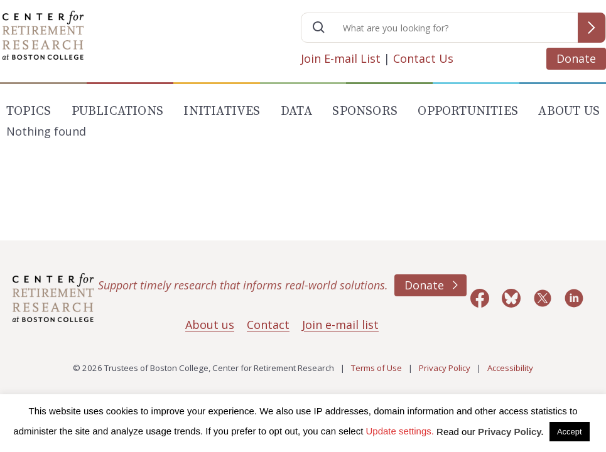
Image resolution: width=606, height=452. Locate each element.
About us (209, 324)
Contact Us (423, 58)
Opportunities (468, 111)
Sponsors (365, 111)
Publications (117, 111)
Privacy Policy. (511, 431)
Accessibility (510, 368)
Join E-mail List (341, 58)
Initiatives (221, 111)
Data (296, 111)
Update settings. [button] (400, 431)
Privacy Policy (444, 368)
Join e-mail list (340, 324)
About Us (569, 111)
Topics (28, 111)
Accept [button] (569, 431)
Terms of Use (376, 368)
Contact (268, 324)
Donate (576, 58)
